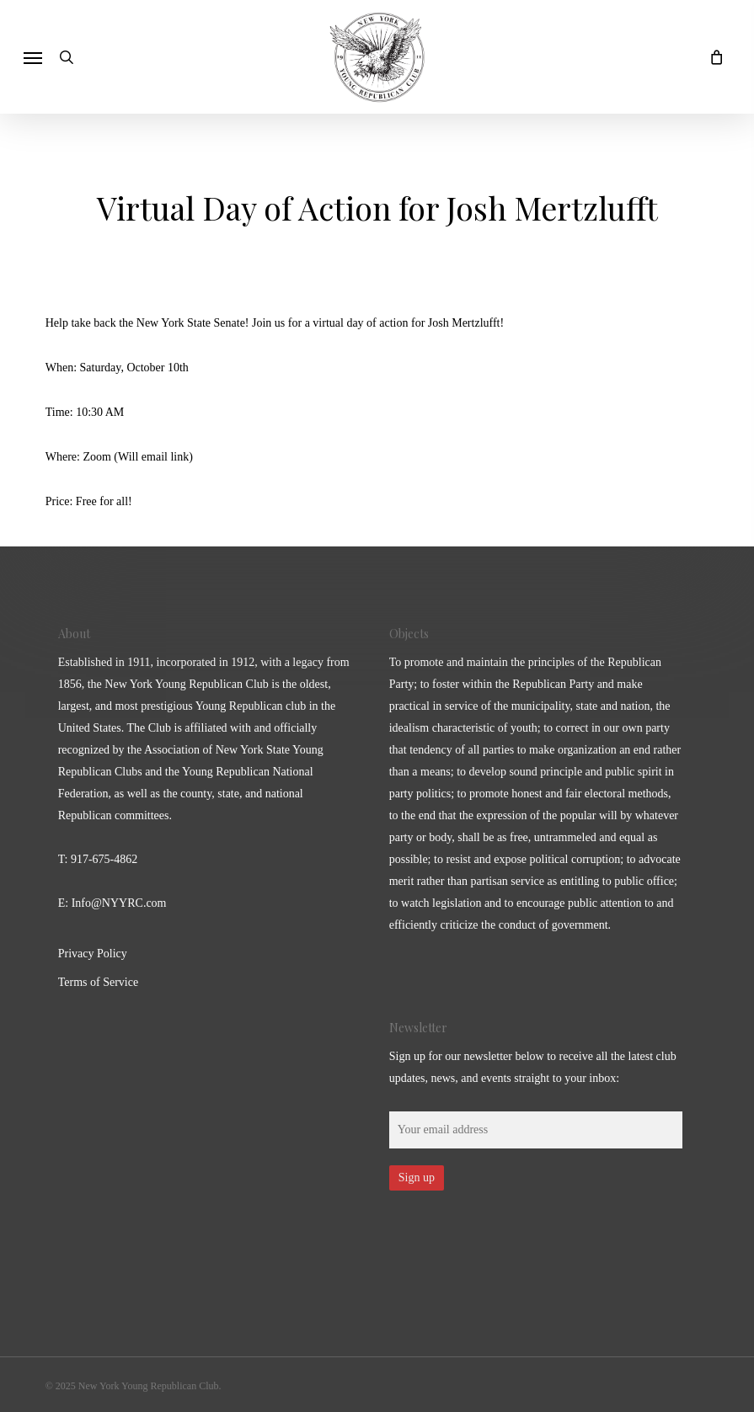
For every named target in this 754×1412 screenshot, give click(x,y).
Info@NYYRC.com (119, 903)
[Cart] (712, 57)
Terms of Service (98, 982)
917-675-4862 (104, 859)
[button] (33, 57)
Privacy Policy (92, 953)
